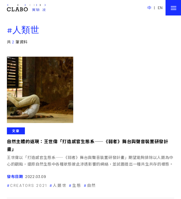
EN (160, 7)
